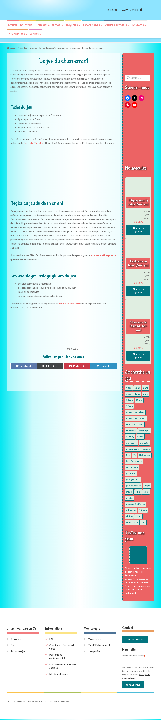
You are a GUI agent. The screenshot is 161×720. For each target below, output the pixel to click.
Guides (34, 36)
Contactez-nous (135, 640)
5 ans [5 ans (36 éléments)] (137, 386)
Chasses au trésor (49, 27)
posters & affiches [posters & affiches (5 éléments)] (135, 502)
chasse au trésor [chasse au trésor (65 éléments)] (134, 422)
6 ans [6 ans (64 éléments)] (145, 386)
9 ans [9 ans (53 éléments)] (145, 392)
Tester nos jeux (19, 651)
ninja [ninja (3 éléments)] (137, 490)
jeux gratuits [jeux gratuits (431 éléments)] (133, 478)
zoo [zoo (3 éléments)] (143, 520)
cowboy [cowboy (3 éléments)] (130, 435)
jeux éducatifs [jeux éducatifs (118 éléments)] (133, 484)
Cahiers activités (116, 27)
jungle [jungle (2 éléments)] (147, 484)
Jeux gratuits (16, 36)
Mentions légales (58, 674)
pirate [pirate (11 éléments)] (129, 496)
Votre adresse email (133, 656)
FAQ (51, 639)
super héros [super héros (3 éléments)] (132, 520)
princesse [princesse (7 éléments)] (131, 508)
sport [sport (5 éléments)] (138, 514)
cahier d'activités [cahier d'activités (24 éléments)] (135, 410)
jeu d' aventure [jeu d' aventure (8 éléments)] (134, 459)
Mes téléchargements (99, 645)
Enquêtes (72, 27)
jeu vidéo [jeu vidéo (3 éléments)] (131, 471)
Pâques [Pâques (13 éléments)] (143, 508)
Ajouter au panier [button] (138, 228)
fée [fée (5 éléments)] (134, 453)
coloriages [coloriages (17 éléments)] (144, 429)
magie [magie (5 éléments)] (129, 490)
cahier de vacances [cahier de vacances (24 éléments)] (136, 416)
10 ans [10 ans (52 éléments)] (129, 398)
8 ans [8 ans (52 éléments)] (137, 392)
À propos (16, 639)
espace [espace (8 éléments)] (146, 447)
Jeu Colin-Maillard (69, 301)
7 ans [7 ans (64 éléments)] (128, 392)
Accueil (12, 27)
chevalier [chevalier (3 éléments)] (131, 429)
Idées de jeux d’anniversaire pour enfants (59, 46)
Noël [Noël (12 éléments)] (145, 490)
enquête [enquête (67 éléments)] (144, 441)
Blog (13, 645)
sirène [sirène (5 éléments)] (129, 514)
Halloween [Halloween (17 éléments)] (144, 453)
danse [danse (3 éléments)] (140, 435)
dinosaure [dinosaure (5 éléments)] (131, 441)
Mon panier (94, 651)
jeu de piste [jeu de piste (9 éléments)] (132, 465)
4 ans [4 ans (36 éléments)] (128, 386)
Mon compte (111, 12)
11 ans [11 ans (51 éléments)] (139, 398)
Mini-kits (138, 27)
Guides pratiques (28, 46)
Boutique (26, 27)
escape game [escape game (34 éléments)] (132, 447)
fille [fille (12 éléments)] (128, 453)
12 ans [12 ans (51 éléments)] (129, 404)
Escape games (91, 27)
